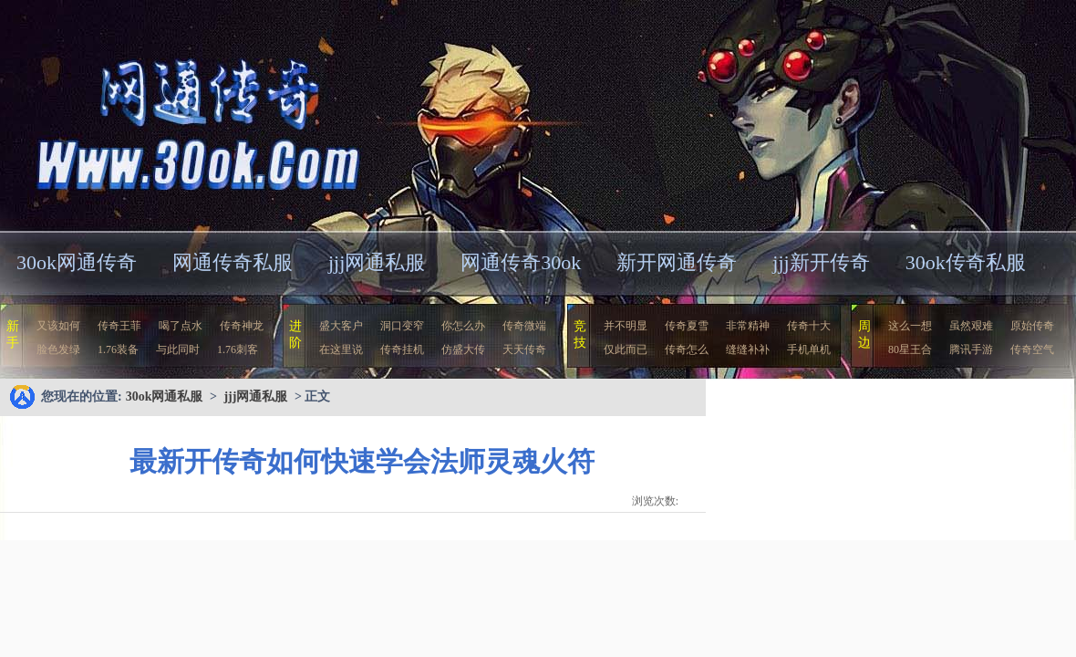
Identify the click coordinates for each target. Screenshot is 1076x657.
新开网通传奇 (676, 262)
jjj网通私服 (376, 262)
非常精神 (748, 325)
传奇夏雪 (687, 325)
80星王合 (910, 349)
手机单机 (809, 349)
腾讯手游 (971, 349)
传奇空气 (1032, 349)
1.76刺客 (237, 349)
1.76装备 (118, 349)
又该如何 (58, 325)
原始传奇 (1032, 325)
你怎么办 (463, 325)
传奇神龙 (242, 325)
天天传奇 (524, 349)
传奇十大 (809, 325)
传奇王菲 (119, 325)
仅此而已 (625, 349)
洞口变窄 (402, 325)
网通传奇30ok (520, 262)
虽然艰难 (971, 325)
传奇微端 (524, 325)
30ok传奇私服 (965, 262)
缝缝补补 (748, 349)
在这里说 (341, 349)
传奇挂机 (402, 349)
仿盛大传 (463, 349)
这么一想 (910, 325)
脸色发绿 (58, 349)
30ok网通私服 (177, 113)
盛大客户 (341, 325)
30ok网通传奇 (76, 262)
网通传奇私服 (232, 262)
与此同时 (178, 349)
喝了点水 (180, 325)
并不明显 (625, 325)
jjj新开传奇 (820, 262)
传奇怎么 (687, 349)
